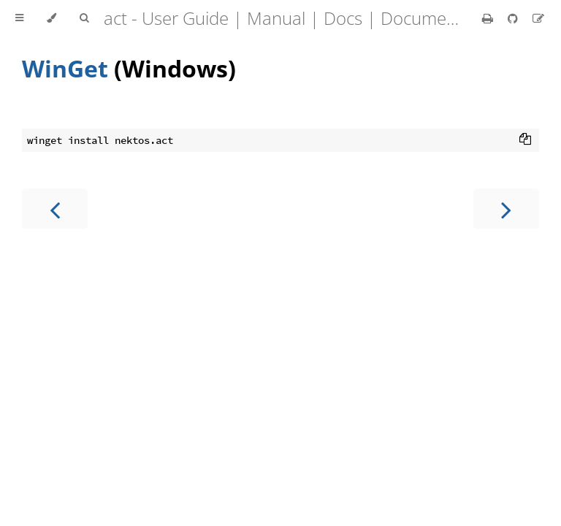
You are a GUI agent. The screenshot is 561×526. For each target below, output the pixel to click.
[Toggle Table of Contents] (19, 18)
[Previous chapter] (55, 208)
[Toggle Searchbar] (84, 18)
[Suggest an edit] (538, 18)
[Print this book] (489, 18)
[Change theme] (51, 18)
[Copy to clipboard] (525, 140)
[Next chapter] (506, 208)
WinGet (65, 68)
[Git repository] (514, 18)
